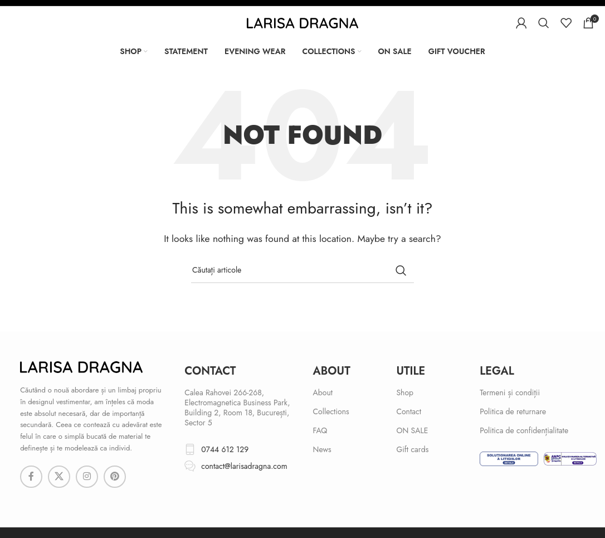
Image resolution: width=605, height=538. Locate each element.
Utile (410, 371)
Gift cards (412, 449)
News (322, 449)
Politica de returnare (513, 411)
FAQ (320, 430)
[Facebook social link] (31, 477)
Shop (404, 392)
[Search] (544, 23)
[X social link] (59, 477)
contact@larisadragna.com (244, 466)
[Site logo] (302, 22)
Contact (408, 411)
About (331, 371)
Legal (497, 371)
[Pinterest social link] (115, 477)
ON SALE (412, 430)
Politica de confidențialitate (524, 430)
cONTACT (210, 371)
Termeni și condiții (510, 392)
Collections (331, 411)
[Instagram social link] (87, 477)
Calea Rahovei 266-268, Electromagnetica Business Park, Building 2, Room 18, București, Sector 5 (237, 408)
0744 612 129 (224, 449)
